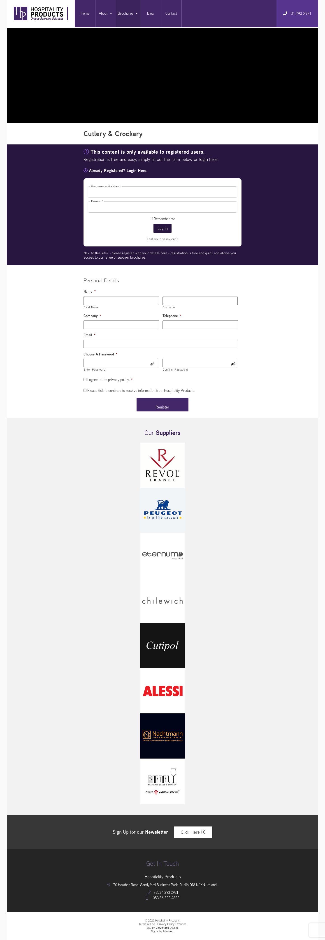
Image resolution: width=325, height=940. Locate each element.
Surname (169, 307)
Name (90, 291)
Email (90, 335)
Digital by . (162, 931)
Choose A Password (101, 354)
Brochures (128, 13)
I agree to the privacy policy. (109, 379)
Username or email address (106, 186)
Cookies (181, 924)
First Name (91, 307)
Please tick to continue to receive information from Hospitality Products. (141, 390)
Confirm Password (175, 369)
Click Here (193, 832)
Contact (171, 13)
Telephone (171, 316)
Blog (150, 13)
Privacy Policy (165, 924)
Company (92, 316)
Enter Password (94, 369)
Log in (163, 228)
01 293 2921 (297, 13)
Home (85, 13)
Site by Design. (162, 928)
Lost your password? (162, 239)
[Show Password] (152, 364)
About (106, 13)
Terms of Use (147, 924)
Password (97, 201)
